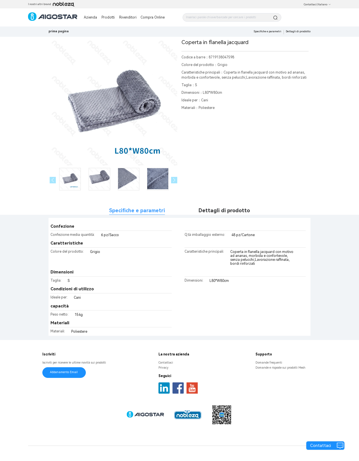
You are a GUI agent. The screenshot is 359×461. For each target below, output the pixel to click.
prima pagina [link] (59, 31)
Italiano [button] (324, 4)
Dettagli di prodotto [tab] (224, 210)
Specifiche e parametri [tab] (137, 210)
